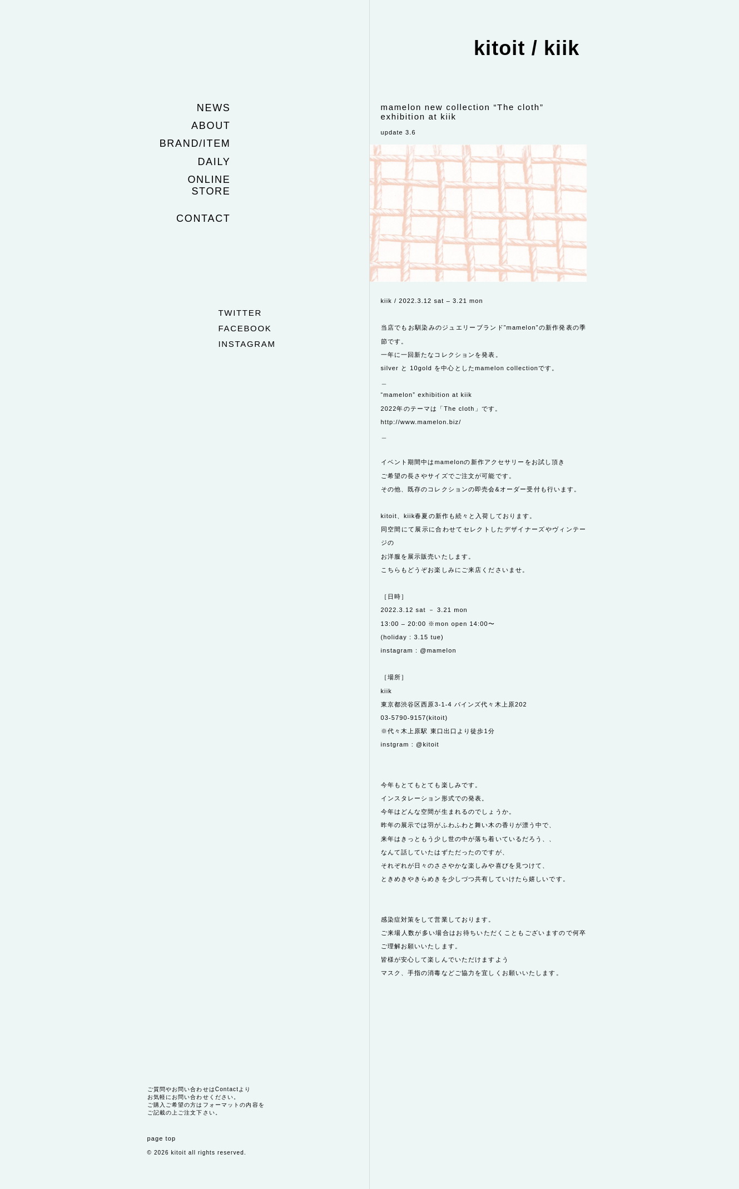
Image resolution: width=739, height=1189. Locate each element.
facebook (245, 328)
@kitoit (427, 744)
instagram (247, 344)
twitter (240, 312)
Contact (203, 218)
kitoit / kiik (527, 48)
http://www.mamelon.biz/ (421, 422)
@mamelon (438, 650)
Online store (208, 185)
